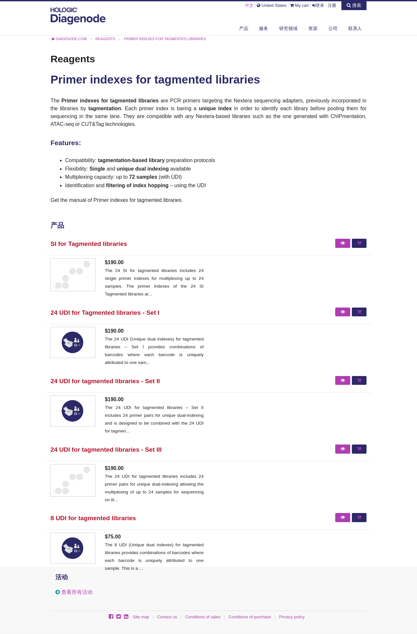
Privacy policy (292, 616)
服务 (263, 28)
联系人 (355, 28)
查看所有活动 (77, 592)
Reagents (72, 58)
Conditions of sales (202, 616)
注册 (332, 5)
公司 (333, 28)
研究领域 (288, 28)
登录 (318, 5)
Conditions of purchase (249, 616)
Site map (141, 616)
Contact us (167, 616)
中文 (249, 5)
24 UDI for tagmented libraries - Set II (105, 381)
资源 (312, 28)
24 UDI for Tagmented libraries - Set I (104, 312)
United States (271, 5)
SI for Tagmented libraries (88, 243)
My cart (299, 5)
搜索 (354, 5)
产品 (243, 28)
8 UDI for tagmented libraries (93, 518)
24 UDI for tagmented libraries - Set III (106, 449)
